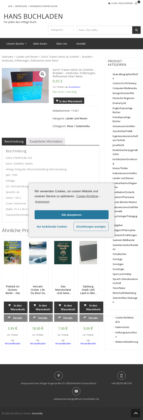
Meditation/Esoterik (123, 192)
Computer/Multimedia (125, 88)
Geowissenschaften (124, 126)
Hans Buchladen (33, 16)
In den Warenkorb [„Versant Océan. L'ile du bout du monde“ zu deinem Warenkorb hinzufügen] (43, 307)
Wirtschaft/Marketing (124, 293)
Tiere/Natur (119, 288)
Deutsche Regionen (123, 98)
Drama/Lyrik (119, 103)
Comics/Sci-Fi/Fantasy (125, 83)
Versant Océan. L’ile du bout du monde (38, 290)
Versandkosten (74, 87)
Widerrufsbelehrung (126, 341)
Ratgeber (118, 225)
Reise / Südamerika (78, 126)
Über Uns (61, 43)
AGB (10, 6)
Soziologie (118, 269)
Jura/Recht (118, 145)
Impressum (21, 6)
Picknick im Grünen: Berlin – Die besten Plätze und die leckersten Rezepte (12, 290)
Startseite (7, 56)
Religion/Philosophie (124, 230)
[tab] (14, 141)
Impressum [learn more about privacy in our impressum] (42, 201)
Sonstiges (118, 264)
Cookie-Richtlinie (87, 196)
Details (17, 318)
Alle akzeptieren (72, 214)
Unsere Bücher (15, 43)
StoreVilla (37, 413)
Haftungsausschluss (126, 334)
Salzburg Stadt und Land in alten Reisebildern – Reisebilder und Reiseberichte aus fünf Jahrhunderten (88, 290)
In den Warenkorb (70, 101)
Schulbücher (120, 254)
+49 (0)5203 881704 (121, 383)
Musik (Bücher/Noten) (125, 202)
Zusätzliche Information (45, 141)
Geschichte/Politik (123, 131)
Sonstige (117, 259)
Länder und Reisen (27, 56)
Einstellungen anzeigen (91, 226)
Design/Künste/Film (123, 93)
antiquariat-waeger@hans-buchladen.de (76, 399)
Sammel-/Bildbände (124, 240)
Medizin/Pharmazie (123, 197)
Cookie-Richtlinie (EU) (124, 319)
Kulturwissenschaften (125, 173)
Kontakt (81, 43)
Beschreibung (14, 141)
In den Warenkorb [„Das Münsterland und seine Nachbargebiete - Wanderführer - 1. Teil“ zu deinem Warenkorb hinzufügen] (68, 307)
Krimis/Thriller (120, 168)
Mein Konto (40, 43)
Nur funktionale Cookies (52, 226)
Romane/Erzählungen (125, 235)
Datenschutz (122, 327)
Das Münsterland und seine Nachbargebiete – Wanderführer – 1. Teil (63, 290)
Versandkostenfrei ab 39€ (43, 6)
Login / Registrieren (122, 3)
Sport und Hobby (122, 274)
